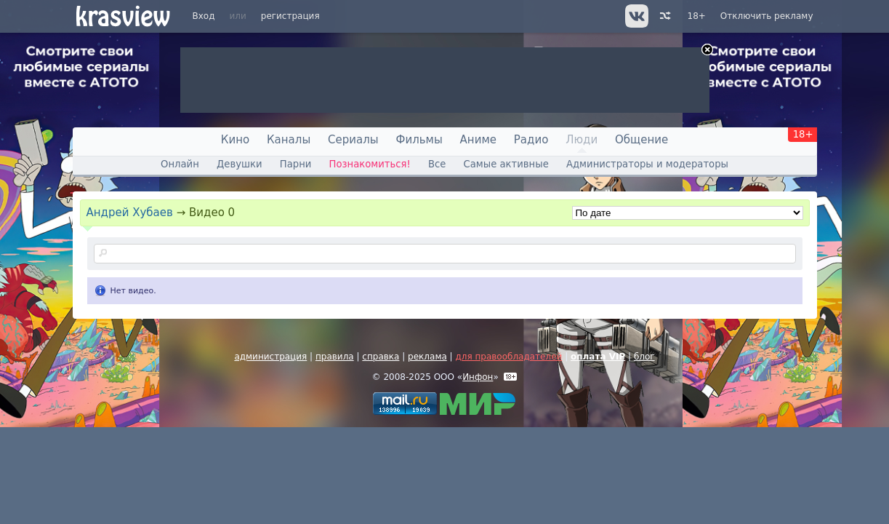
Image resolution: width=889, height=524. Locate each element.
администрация (270, 357)
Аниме (478, 139)
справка (380, 357)
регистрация (290, 16)
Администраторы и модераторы (647, 164)
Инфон (477, 377)
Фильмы (419, 139)
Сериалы (353, 139)
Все (437, 164)
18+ (697, 16)
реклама (427, 357)
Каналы (288, 139)
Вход (204, 16)
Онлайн (180, 164)
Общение (641, 139)
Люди (582, 139)
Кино (235, 139)
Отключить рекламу (766, 16)
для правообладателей (508, 357)
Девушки (239, 164)
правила (334, 357)
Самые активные (506, 164)
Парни (296, 164)
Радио (531, 139)
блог (644, 357)
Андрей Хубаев (130, 212)
